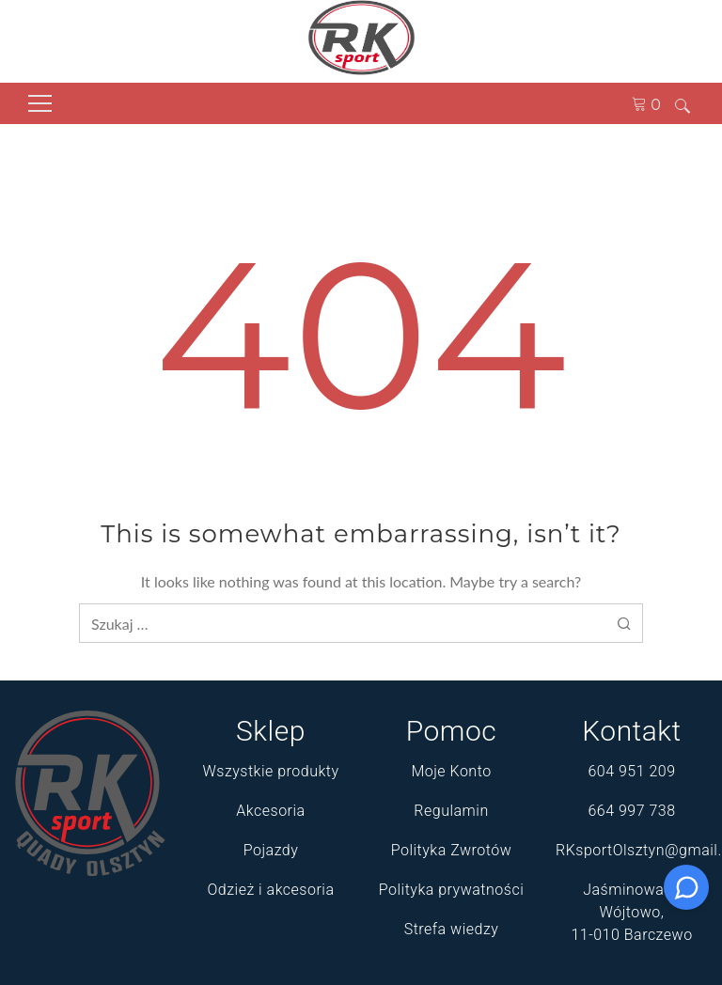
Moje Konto (451, 771)
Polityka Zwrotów (451, 850)
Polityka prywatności (451, 890)
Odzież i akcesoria (271, 890)
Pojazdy (271, 850)
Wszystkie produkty (270, 771)
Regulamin (451, 811)
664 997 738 (631, 811)
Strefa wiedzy (451, 929)
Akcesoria (270, 811)
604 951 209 (631, 771)
